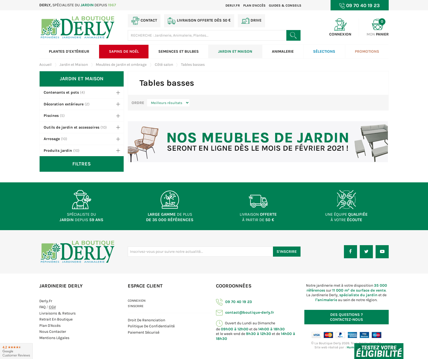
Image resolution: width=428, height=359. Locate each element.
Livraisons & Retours (57, 313)
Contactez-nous (346, 317)
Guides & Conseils (285, 5)
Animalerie (283, 51)
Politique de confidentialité (151, 326)
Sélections (324, 51)
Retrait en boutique (56, 319)
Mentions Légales (54, 338)
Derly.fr (232, 5)
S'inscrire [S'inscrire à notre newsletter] (287, 251)
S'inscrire (136, 306)
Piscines (51, 115)
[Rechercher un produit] (293, 35)
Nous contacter (52, 331)
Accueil (45, 64)
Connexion (136, 300)
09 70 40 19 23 (234, 301)
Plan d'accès (254, 5)
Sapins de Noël (124, 51)
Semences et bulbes (178, 51)
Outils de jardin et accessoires (71, 127)
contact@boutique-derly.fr (245, 312)
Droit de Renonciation (146, 320)
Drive (251, 21)
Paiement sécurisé (143, 332)
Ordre (138, 102)
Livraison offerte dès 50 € (199, 21)
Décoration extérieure (64, 104)
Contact (144, 21)
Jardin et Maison (235, 51)
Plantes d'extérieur (69, 51)
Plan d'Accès (50, 325)
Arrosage (52, 139)
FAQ (42, 307)
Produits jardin (58, 150)
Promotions (367, 51)
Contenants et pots (61, 92)
